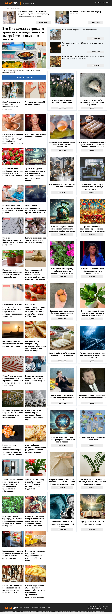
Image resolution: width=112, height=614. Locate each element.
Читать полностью (24, 77)
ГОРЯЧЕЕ (106, 3)
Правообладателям (52, 613)
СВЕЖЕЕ (98, 3)
